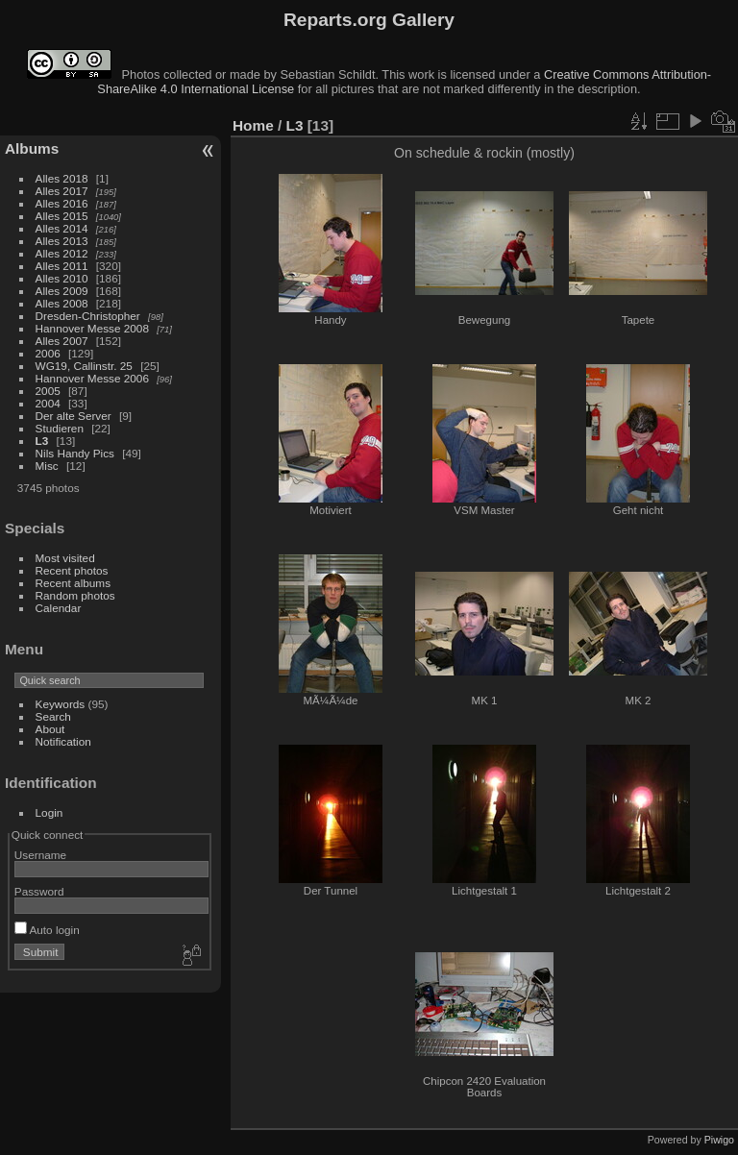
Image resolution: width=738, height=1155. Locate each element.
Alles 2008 (62, 303)
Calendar (59, 608)
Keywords (61, 704)
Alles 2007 (62, 340)
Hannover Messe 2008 (92, 328)
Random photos (75, 595)
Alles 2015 (62, 215)
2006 (48, 353)
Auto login (47, 929)
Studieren (60, 428)
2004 (48, 403)
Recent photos (72, 570)
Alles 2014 (62, 228)
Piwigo (719, 1139)
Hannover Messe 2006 (92, 378)
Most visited (65, 558)
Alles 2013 (62, 240)
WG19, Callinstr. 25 (84, 365)
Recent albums (73, 583)
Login (49, 812)
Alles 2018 (62, 178)
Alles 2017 (62, 190)
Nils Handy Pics (75, 453)
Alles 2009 (62, 290)
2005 (48, 390)
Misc (47, 465)
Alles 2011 (62, 265)
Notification (63, 741)
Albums (32, 148)
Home (253, 125)
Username (40, 854)
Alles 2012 (62, 253)
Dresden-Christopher (88, 315)
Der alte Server (73, 415)
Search (53, 716)
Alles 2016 (62, 203)
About (50, 729)
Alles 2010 (62, 278)
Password (39, 891)
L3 (42, 440)
